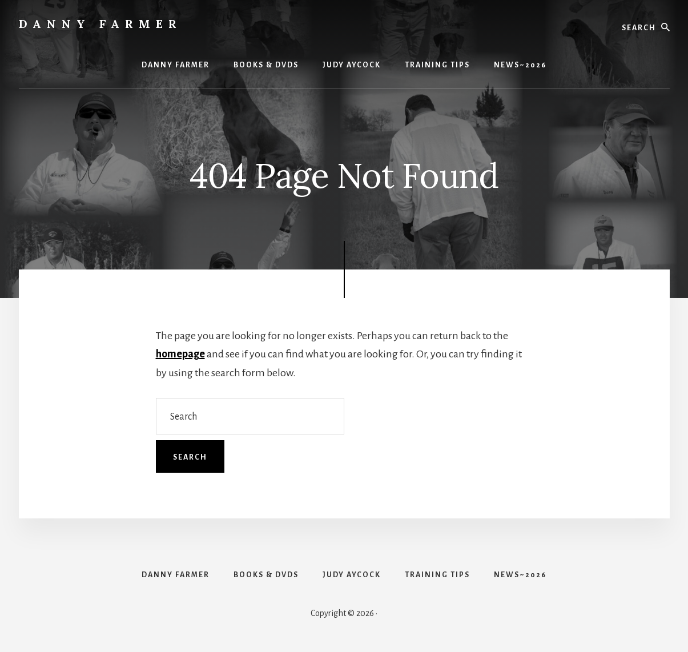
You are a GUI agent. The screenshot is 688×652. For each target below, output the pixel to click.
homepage (180, 354)
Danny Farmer (100, 24)
